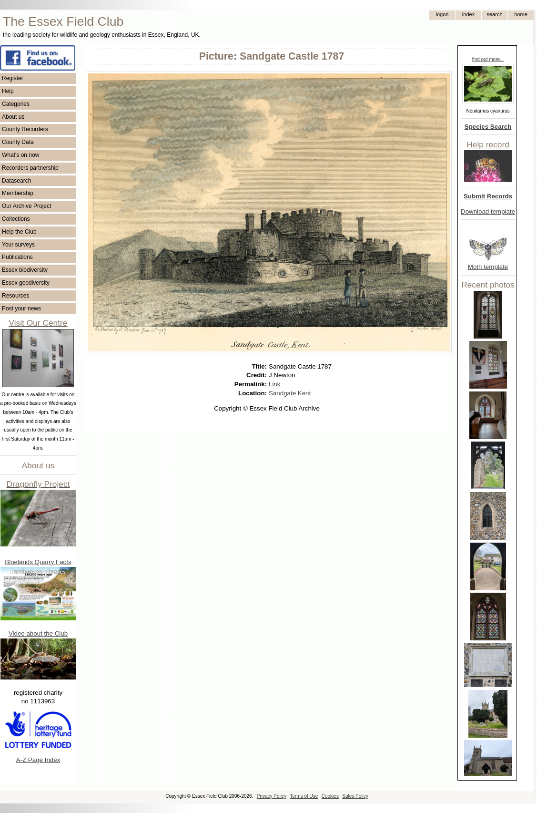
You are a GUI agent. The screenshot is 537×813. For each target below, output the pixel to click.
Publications (17, 257)
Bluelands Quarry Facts (38, 562)
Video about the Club (38, 633)
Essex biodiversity (25, 270)
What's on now (20, 155)
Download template (488, 211)
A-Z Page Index (38, 759)
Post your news (21, 308)
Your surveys (18, 244)
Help (8, 91)
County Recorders (25, 129)
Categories (16, 104)
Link (274, 384)
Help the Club (19, 231)
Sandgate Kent (290, 393)
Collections (16, 219)
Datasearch (16, 180)
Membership (17, 193)
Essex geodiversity (26, 282)
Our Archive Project (26, 206)
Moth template (488, 266)
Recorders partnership (30, 168)
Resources (15, 295)
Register (12, 78)
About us (13, 116)
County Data (18, 142)
